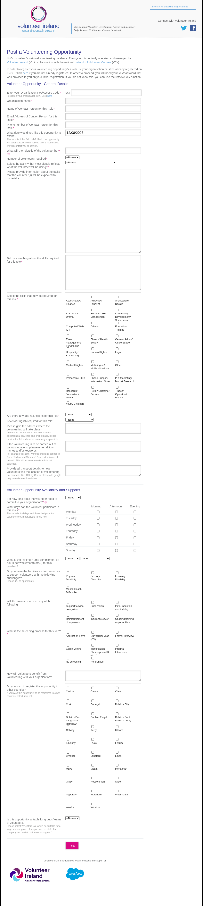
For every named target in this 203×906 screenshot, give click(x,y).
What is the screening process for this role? (34, 633)
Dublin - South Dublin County (123, 719)
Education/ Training (121, 328)
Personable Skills (75, 378)
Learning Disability (120, 578)
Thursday (72, 531)
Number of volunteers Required (27, 158)
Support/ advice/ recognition (75, 608)
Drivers (95, 326)
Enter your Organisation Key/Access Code (34, 94)
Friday (70, 537)
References (97, 661)
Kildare (119, 730)
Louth (118, 755)
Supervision (97, 606)
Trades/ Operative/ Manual (121, 394)
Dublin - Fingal (99, 717)
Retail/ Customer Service (100, 392)
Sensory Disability (96, 578)
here (25, 73)
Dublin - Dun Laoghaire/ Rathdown (73, 720)
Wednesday (73, 524)
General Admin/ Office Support (124, 341)
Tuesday (71, 518)
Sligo (118, 781)
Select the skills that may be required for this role (32, 297)
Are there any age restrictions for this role (33, 415)
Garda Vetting (73, 648)
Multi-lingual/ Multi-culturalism (100, 367)
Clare (118, 691)
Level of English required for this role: (30, 421)
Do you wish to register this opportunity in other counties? (34, 691)
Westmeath (121, 794)
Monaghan (121, 768)
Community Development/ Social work (123, 317)
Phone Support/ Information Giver (100, 380)
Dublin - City (122, 704)
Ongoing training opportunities (124, 620)
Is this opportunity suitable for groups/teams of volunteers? (34, 826)
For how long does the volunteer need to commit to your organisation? (32, 500)
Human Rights (99, 352)
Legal (118, 352)
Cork (68, 704)
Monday (71, 511)
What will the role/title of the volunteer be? (33, 152)
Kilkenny (71, 742)
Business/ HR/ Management (99, 315)
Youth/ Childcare (75, 403)
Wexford (70, 807)
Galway (70, 730)
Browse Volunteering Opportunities (170, 6)
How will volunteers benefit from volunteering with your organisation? (29, 675)
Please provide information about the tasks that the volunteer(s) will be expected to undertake (33, 175)
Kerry (94, 730)
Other (118, 365)
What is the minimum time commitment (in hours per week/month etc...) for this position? (33, 563)
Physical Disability (71, 578)
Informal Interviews (120, 650)
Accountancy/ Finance (73, 302)
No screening (73, 661)
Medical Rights (74, 365)
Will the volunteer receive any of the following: (29, 603)
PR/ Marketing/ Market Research (124, 380)
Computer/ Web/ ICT (75, 328)
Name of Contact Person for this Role (30, 108)
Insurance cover (100, 618)
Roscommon (98, 781)
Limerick (70, 755)
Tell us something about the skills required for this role (33, 260)
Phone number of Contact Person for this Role (32, 126)
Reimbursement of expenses (75, 620)
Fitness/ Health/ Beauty (99, 341)
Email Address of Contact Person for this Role (32, 118)
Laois (94, 742)
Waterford (96, 794)
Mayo (69, 768)
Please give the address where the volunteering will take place (34, 433)
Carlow (70, 691)
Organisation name (19, 100)
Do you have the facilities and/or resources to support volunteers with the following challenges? (34, 576)
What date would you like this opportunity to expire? (34, 139)
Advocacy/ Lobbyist (96, 302)
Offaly (69, 781)
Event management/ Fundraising (73, 342)
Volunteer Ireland (17, 62)
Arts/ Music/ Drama (72, 315)
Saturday (71, 544)
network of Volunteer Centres (93, 62)
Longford (96, 755)
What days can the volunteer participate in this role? (34, 512)
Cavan (94, 691)
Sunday (71, 550)
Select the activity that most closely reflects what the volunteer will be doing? (33, 165)
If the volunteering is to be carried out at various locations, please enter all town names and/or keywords (34, 454)
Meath (94, 768)
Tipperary (71, 794)
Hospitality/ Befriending (72, 354)
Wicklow (95, 807)
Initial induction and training (123, 608)
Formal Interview (124, 635)
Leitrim (119, 742)
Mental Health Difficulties (74, 591)
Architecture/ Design (122, 302)
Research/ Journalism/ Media (72, 394)
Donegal (95, 704)
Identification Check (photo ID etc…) (100, 652)
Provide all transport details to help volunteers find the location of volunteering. (34, 473)
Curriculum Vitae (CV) (100, 637)
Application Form (75, 635)
